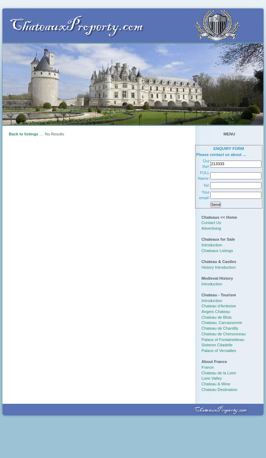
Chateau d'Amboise (218, 306)
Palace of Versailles (218, 350)
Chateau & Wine (215, 384)
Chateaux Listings (217, 250)
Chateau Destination (219, 389)
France (207, 367)
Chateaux (210, 217)
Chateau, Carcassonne (221, 322)
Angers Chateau (215, 311)
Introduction (211, 245)
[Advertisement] (133, 435)
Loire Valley (211, 378)
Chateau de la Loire (218, 373)
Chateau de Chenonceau (223, 334)
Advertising (211, 228)
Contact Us (211, 222)
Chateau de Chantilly (219, 328)
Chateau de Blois (216, 317)
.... (26, 134)
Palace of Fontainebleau (222, 339)
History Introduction (218, 267)
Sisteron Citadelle (217, 345)
